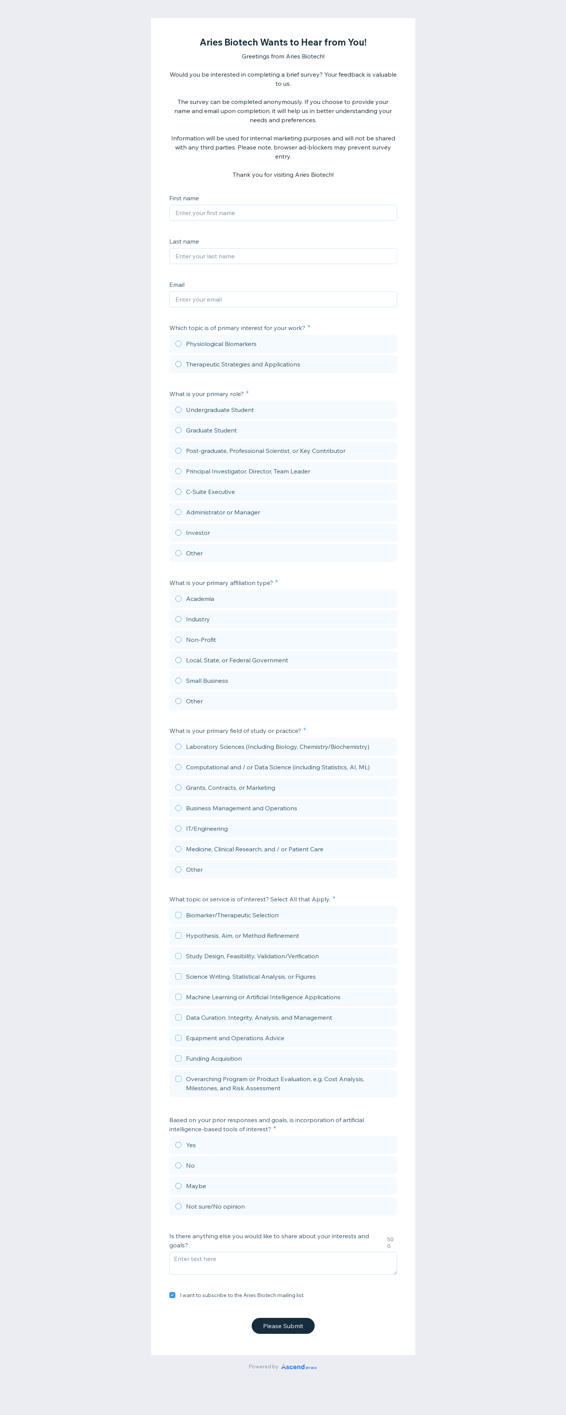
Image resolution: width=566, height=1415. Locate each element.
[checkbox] (283, 916)
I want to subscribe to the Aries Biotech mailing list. (242, 1295)
